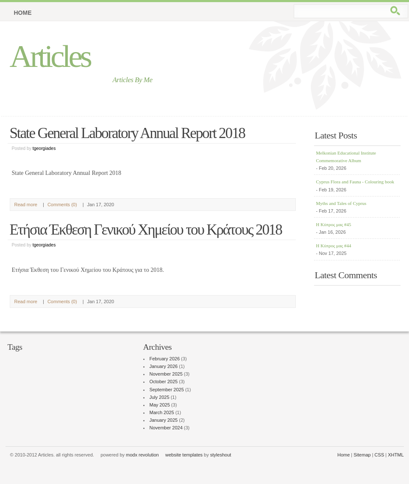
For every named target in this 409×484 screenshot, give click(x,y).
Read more (25, 204)
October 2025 (164, 381)
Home (23, 12)
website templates (184, 454)
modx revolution (142, 454)
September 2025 (167, 389)
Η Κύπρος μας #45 (333, 224)
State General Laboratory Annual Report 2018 (127, 133)
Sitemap (361, 454)
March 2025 (162, 412)
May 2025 (160, 404)
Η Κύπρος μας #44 (333, 245)
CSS (379, 454)
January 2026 (164, 366)
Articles (50, 56)
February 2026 (165, 358)
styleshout (220, 454)
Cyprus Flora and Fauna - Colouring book (355, 181)
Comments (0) (62, 204)
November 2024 (166, 427)
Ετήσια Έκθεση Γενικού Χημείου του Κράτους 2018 (146, 229)
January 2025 (164, 420)
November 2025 (166, 373)
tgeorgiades (44, 148)
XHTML (395, 454)
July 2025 (160, 397)
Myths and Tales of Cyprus (341, 203)
